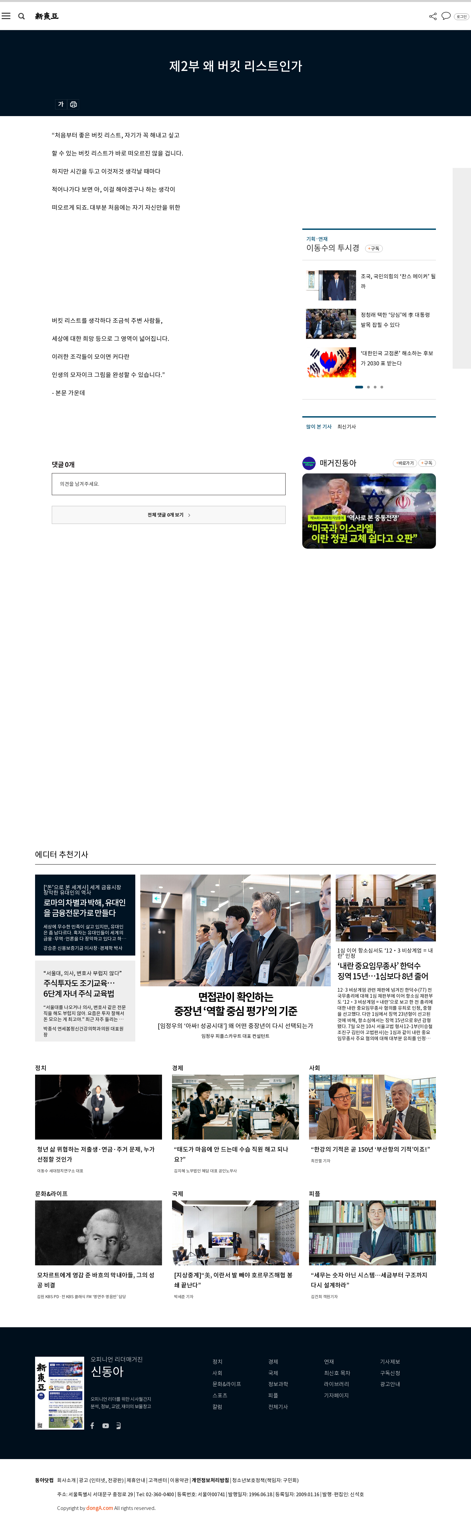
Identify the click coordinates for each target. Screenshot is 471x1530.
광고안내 (390, 1384)
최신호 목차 (337, 1373)
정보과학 (278, 1384)
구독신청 (390, 1373)
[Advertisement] (152, 263)
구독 (375, 249)
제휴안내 (136, 1480)
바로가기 (406, 463)
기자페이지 (336, 1395)
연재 (329, 1362)
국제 (273, 1373)
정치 (217, 1362)
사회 (217, 1373)
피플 (273, 1395)
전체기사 (278, 1407)
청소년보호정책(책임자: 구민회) (265, 1480)
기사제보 (390, 1362)
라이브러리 (336, 1384)
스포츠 (219, 1395)
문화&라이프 (226, 1384)
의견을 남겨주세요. (79, 484)
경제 (273, 1362)
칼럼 (217, 1407)
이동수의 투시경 (332, 248)
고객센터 (157, 1480)
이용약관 (179, 1480)
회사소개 (66, 1480)
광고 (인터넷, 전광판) (101, 1480)
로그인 (462, 16)
